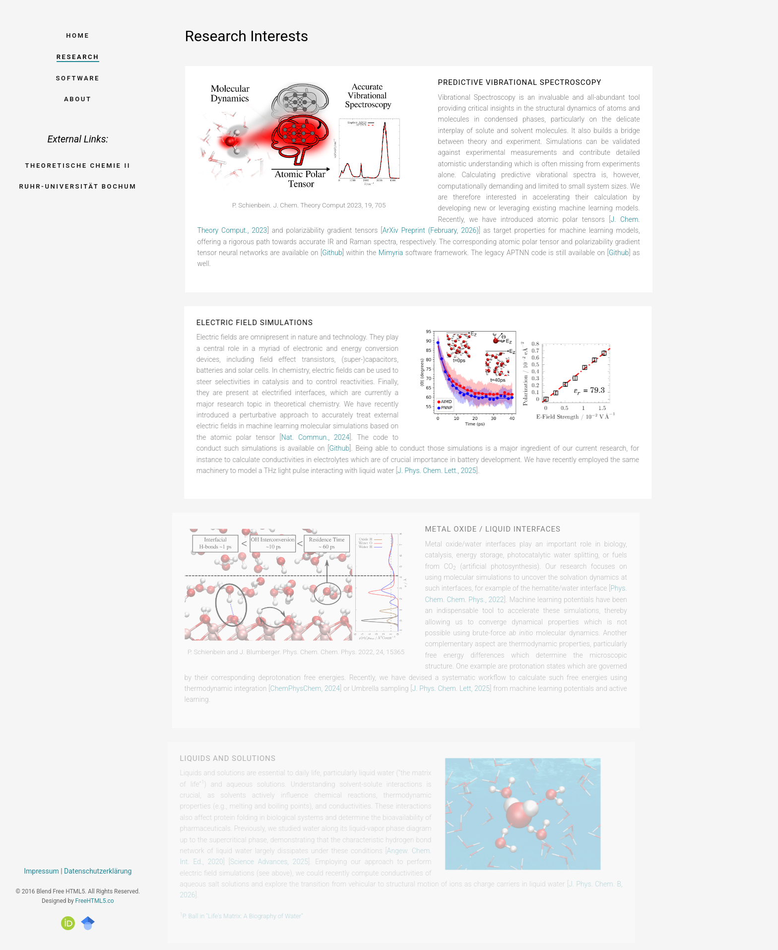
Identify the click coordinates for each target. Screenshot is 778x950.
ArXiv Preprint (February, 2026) (431, 230)
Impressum (41, 871)
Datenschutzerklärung (97, 871)
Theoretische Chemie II (78, 165)
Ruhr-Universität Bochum (77, 186)
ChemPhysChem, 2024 (295, 688)
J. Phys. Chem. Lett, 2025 (441, 688)
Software (78, 78)
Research (78, 57)
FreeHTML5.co (94, 900)
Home (77, 35)
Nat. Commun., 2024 (313, 437)
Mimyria (391, 253)
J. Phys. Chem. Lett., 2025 (434, 471)
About (77, 99)
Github (332, 253)
